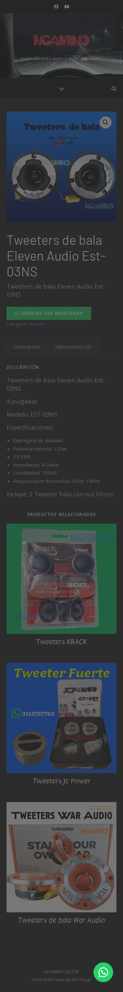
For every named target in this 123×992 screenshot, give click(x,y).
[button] (103, 972)
